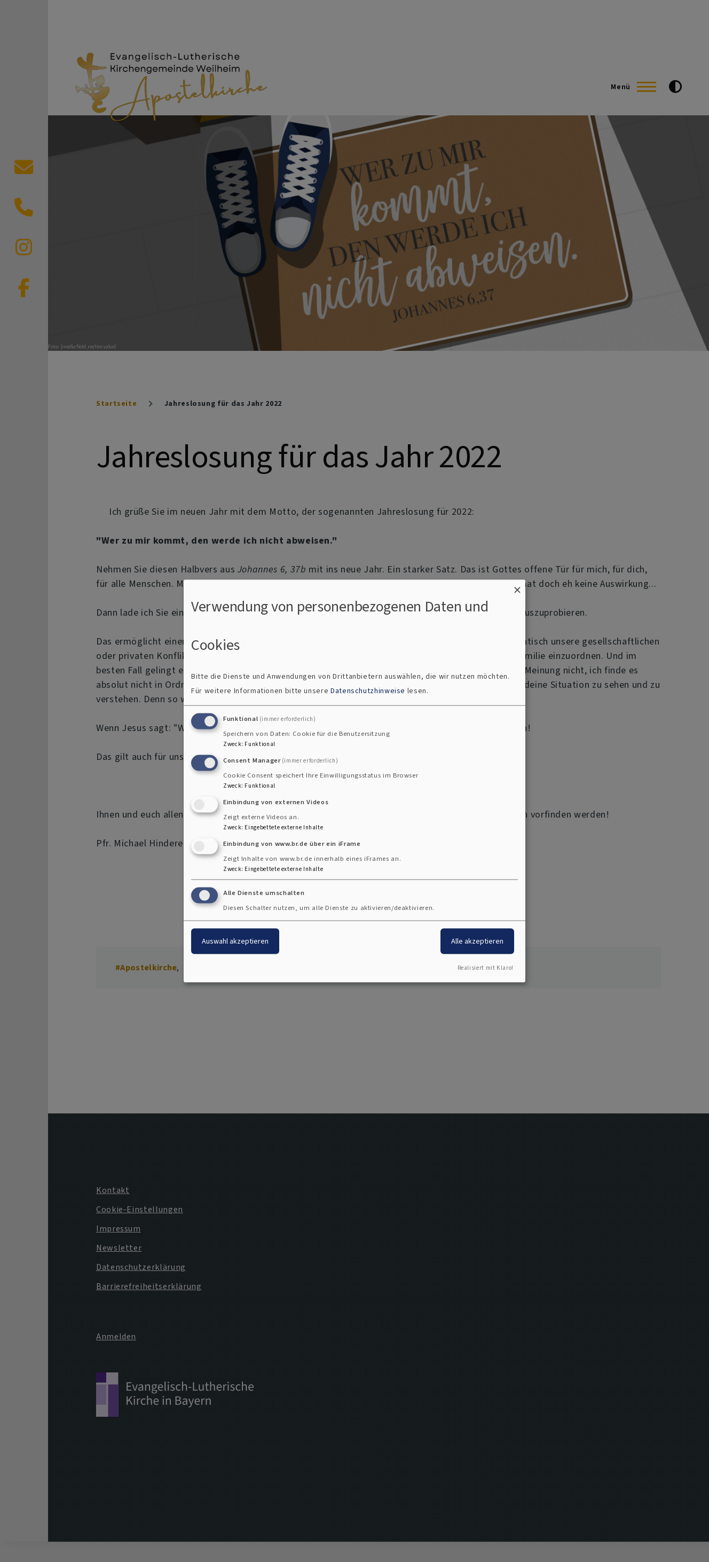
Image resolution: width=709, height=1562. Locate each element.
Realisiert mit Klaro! (486, 968)
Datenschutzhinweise (367, 691)
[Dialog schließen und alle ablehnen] (517, 586)
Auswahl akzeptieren (235, 941)
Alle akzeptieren (477, 941)
